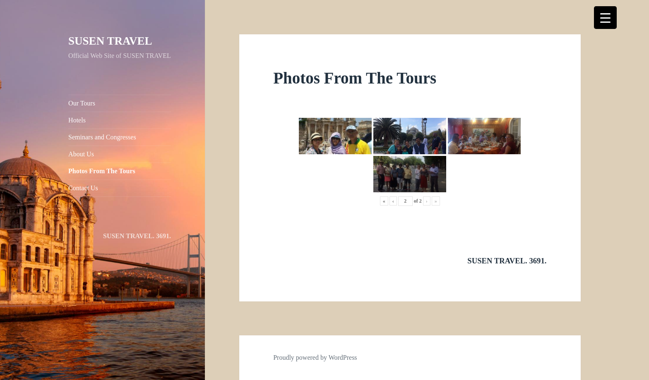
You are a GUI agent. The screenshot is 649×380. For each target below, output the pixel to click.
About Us (81, 154)
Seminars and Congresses (102, 137)
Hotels (77, 120)
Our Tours (81, 103)
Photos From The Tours (101, 170)
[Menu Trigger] (605, 17)
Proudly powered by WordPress (315, 357)
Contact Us (83, 187)
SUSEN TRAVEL (110, 41)
